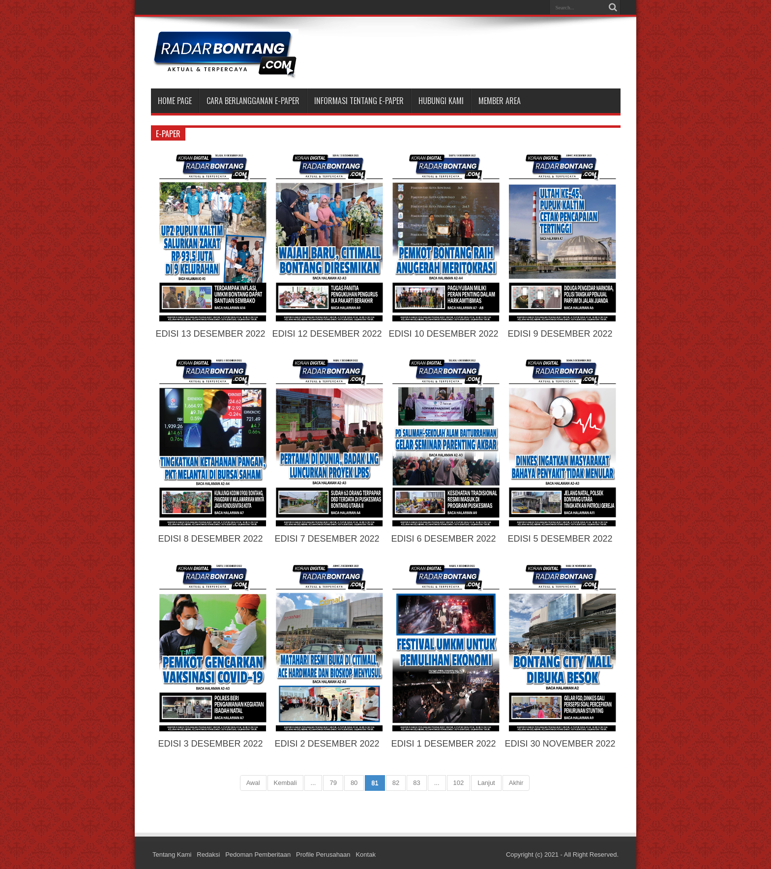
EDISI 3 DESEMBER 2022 (210, 744)
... (313, 782)
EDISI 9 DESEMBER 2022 (559, 334)
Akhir (516, 782)
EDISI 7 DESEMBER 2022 (326, 539)
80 (354, 782)
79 (332, 782)
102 (458, 782)
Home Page (175, 101)
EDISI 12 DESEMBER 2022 (327, 334)
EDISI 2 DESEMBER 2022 (326, 744)
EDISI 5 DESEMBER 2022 (559, 539)
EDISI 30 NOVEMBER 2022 (559, 744)
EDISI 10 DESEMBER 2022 (443, 334)
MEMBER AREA (499, 101)
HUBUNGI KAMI (441, 101)
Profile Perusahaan (323, 854)
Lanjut (486, 782)
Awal (253, 782)
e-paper (168, 134)
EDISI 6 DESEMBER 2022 (443, 539)
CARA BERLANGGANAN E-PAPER (253, 101)
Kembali (285, 782)
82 (395, 782)
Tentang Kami (172, 854)
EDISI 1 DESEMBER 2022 (443, 744)
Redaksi (208, 854)
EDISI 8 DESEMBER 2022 (210, 539)
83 (416, 782)
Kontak (365, 854)
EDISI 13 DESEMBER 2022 (210, 334)
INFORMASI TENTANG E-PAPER (359, 101)
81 (374, 782)
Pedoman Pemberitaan (258, 854)
